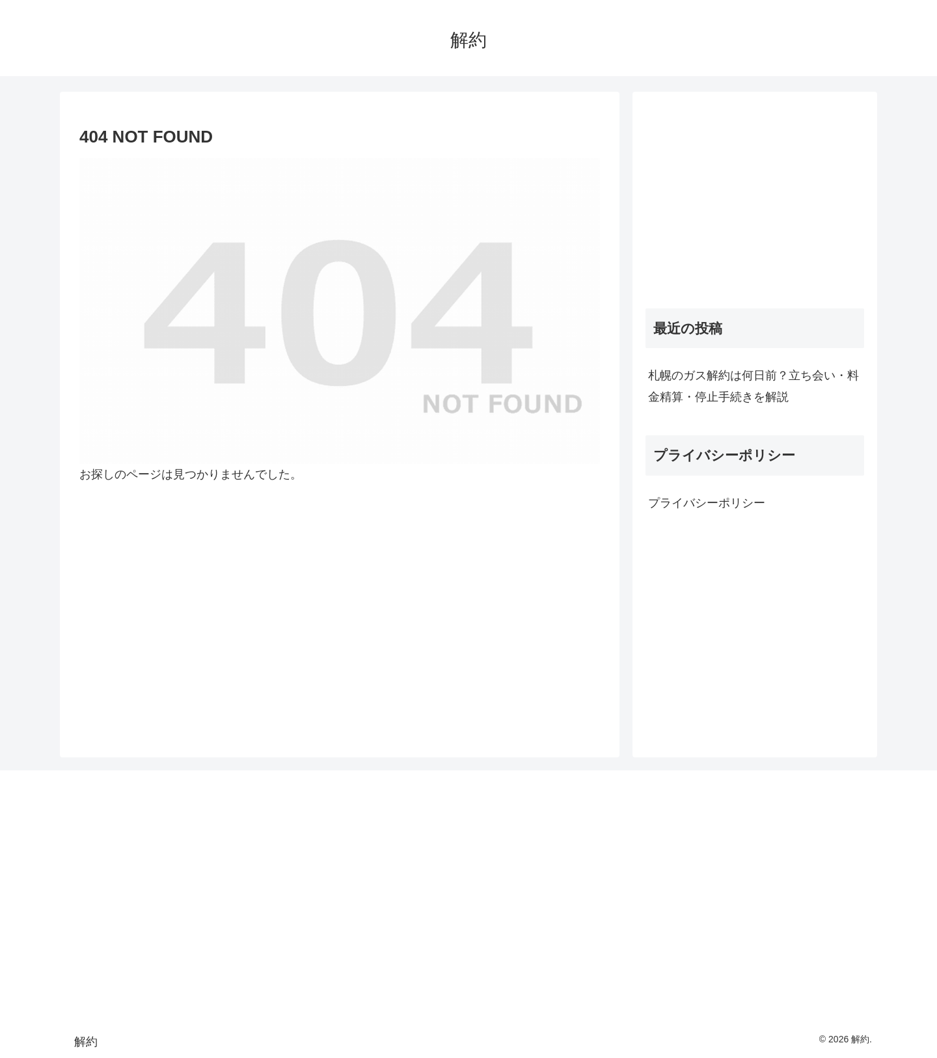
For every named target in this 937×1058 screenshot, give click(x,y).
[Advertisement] (754, 196)
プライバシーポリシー (706, 502)
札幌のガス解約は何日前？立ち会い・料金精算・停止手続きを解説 (753, 386)
